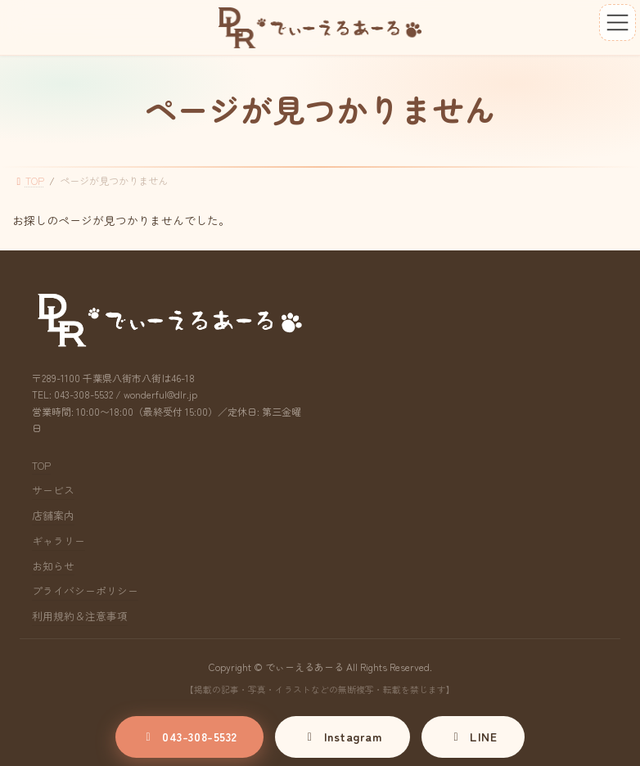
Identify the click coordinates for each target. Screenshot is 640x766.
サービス (53, 490)
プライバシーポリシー (85, 590)
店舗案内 (53, 515)
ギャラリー (58, 540)
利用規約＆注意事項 (80, 616)
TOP (41, 465)
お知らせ (53, 566)
